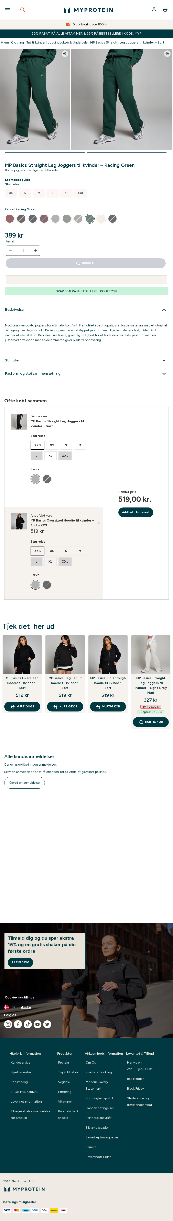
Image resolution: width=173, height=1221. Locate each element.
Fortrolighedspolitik (100, 1098)
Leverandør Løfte (98, 1157)
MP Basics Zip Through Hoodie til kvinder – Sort (108, 683)
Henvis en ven (140, 1066)
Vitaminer (65, 1101)
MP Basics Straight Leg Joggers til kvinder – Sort (127, 42)
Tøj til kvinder (35, 42)
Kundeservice (20, 1062)
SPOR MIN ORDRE (24, 1092)
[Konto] (154, 10)
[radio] (11, 193)
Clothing (17, 42)
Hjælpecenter (21, 1072)
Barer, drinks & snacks (68, 1114)
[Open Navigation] (7, 10)
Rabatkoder (135, 1079)
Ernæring (64, 1092)
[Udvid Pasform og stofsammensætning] (86, 373)
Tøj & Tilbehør (68, 1072)
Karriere (91, 1147)
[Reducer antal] (10, 250)
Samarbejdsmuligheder (102, 1137)
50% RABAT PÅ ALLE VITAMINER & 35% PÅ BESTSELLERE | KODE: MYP (87, 33)
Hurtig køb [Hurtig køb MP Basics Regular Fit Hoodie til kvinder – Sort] (65, 706)
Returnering (19, 1082)
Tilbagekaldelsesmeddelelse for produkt (31, 1114)
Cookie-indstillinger (20, 997)
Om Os (91, 1062)
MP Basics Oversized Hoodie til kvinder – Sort (22, 683)
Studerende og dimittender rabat (139, 1101)
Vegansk (64, 1082)
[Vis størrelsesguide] (18, 179)
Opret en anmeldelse (24, 783)
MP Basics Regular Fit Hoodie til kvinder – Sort (65, 683)
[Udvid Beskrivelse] (86, 309)
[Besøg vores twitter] (47, 1024)
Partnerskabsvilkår (98, 1118)
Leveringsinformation (26, 1101)
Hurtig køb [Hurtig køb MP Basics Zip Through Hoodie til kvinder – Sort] (108, 706)
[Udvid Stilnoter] (86, 360)
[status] (23, 250)
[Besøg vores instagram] (8, 1024)
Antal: (10, 241)
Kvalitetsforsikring (99, 1072)
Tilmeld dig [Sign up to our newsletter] (20, 962)
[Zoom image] (65, 53)
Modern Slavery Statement (97, 1085)
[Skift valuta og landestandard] (86, 1007)
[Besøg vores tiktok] (28, 1024)
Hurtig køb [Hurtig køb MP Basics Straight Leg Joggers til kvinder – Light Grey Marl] (151, 722)
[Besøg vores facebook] (18, 1024)
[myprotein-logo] (88, 10)
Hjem (5, 42)
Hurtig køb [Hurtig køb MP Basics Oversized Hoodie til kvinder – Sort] (22, 706)
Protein (63, 1062)
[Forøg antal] (35, 250)
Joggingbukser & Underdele (68, 42)
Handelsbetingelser (100, 1108)
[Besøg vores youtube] (37, 1024)
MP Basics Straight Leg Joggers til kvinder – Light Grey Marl (151, 685)
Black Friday (135, 1088)
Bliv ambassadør (97, 1127)
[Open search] (22, 10)
